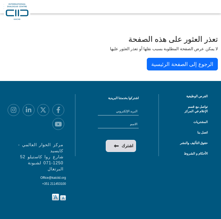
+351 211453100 (54, 184)
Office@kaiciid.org (53, 178)
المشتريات (200, 122)
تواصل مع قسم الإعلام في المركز (196, 109)
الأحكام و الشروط (196, 153)
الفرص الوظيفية (197, 96)
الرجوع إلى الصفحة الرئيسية (182, 64)
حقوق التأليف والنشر (194, 143)
